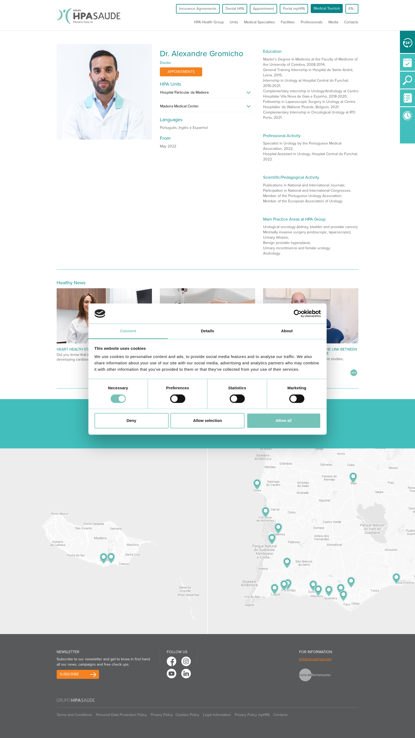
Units (234, 22)
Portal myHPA (294, 8)
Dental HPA (234, 8)
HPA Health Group (209, 22)
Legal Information (217, 715)
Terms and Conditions (74, 715)
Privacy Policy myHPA (252, 715)
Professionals (312, 22)
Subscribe (69, 674)
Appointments (181, 71)
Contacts (351, 22)
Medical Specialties (259, 22)
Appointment (263, 8)
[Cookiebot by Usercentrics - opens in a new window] (297, 313)
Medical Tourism (327, 8)
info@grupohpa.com (315, 659)
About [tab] (287, 331)
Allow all (284, 420)
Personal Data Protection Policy (121, 715)
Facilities (288, 22)
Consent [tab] (128, 331)
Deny (131, 420)
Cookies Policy (187, 715)
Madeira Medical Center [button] (179, 106)
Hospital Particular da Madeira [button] (184, 92)
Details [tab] (207, 331)
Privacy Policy (162, 715)
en (352, 8)
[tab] (207, 94)
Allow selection (207, 420)
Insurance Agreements (197, 8)
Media (333, 22)
